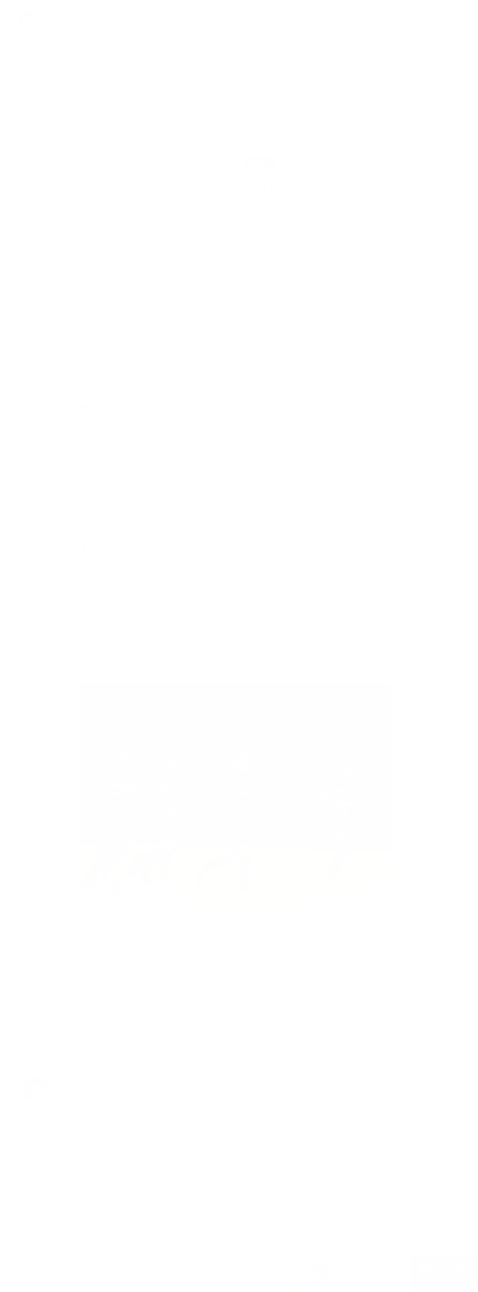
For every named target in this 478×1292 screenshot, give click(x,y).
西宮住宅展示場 (289, 1167)
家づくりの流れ (230, 1103)
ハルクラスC (231, 1150)
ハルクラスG (231, 1129)
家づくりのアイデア (234, 1180)
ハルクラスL (231, 1140)
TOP (193, 1082)
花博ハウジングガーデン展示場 (306, 1092)
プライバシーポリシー (430, 1092)
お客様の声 (369, 1092)
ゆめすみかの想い (233, 1082)
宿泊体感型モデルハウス (298, 1156)
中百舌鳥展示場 (289, 1103)
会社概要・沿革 (373, 1103)
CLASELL (229, 1161)
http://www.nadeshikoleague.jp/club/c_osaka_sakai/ (157, 668)
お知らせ (415, 1082)
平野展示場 (284, 1114)
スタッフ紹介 (370, 1114)
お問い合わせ (371, 1135)
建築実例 (223, 1191)
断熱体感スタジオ (291, 1125)
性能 (218, 1092)
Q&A (361, 1082)
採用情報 (366, 1125)
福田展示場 (284, 1082)
